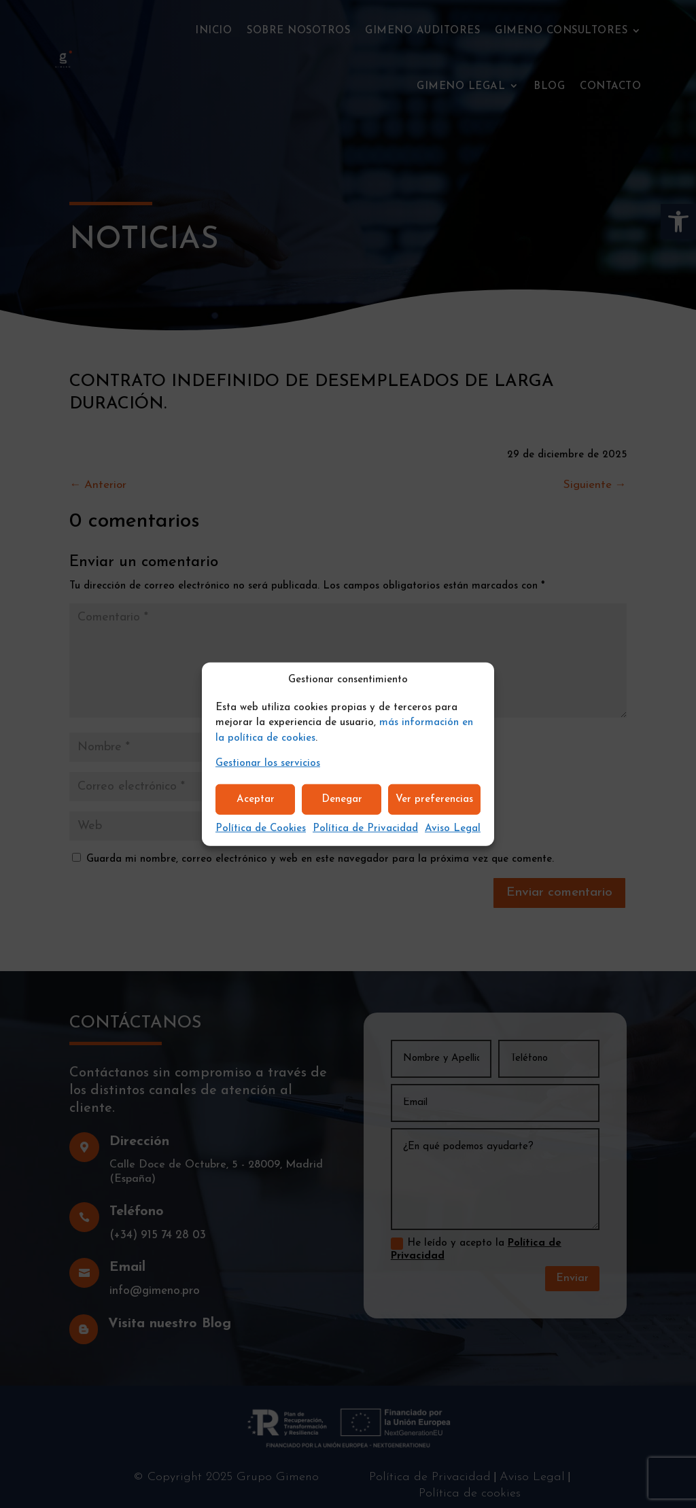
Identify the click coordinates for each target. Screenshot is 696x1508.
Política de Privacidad (365, 829)
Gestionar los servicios (267, 763)
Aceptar (256, 799)
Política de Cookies (260, 829)
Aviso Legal (453, 829)
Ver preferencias (434, 799)
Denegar (341, 799)
